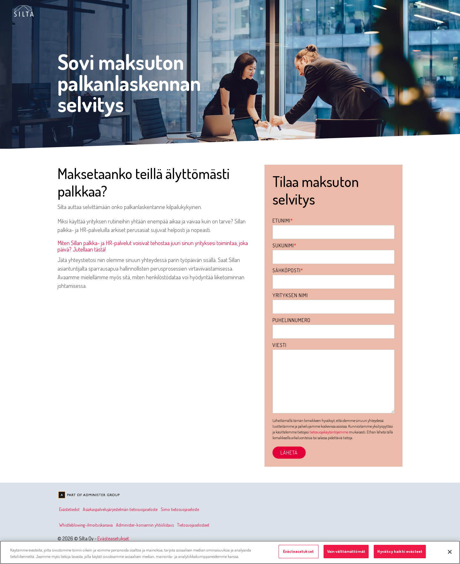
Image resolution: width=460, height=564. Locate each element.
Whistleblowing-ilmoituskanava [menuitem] (86, 525)
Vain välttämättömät (346, 551)
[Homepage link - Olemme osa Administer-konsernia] (89, 495)
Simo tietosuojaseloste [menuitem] (180, 509)
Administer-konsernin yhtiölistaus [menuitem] (145, 525)
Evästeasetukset (113, 538)
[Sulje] (450, 552)
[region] (230, 552)
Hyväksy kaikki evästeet (399, 551)
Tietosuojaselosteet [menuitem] (193, 525)
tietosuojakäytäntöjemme (329, 432)
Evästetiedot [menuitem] (69, 509)
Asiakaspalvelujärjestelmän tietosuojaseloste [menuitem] (120, 509)
